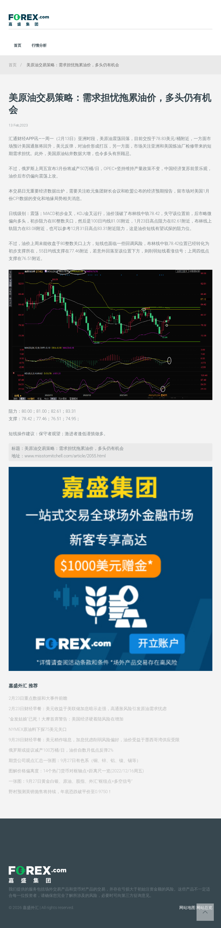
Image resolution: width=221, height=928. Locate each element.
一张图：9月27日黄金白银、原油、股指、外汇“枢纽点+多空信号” (71, 781)
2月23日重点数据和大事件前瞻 (38, 698)
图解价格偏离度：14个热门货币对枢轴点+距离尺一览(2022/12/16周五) (76, 771)
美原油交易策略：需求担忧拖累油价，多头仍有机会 (72, 65)
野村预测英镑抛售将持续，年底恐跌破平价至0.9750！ (60, 791)
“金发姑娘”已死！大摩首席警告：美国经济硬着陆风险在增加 (66, 719)
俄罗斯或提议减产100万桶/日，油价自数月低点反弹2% (61, 750)
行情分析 (39, 45)
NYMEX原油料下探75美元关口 (38, 729)
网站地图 (187, 907)
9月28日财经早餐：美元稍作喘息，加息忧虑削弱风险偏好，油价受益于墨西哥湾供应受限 (94, 739)
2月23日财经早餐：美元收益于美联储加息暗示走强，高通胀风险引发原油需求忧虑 (88, 708)
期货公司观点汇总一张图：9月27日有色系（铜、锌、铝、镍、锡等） (75, 760)
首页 (17, 45)
